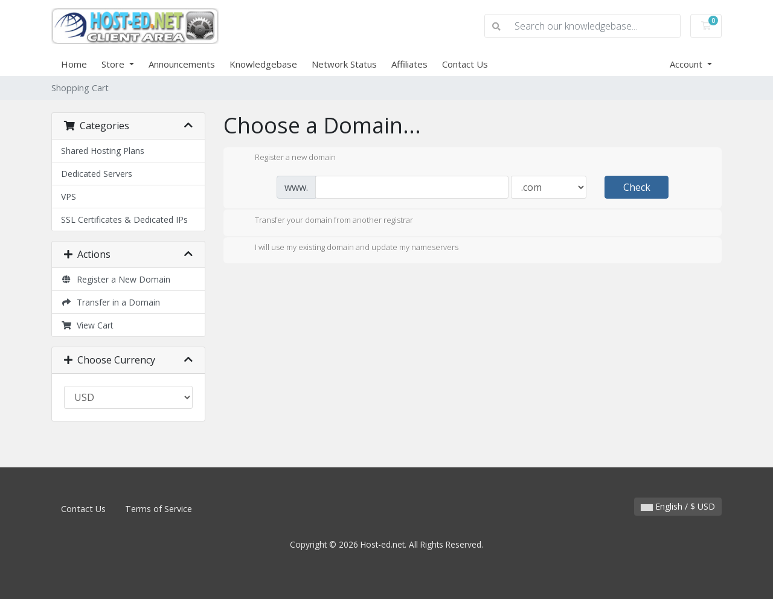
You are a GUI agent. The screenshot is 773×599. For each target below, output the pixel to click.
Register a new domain (286, 158)
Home (74, 64)
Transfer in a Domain (110, 302)
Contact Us (465, 64)
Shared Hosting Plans (102, 150)
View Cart (87, 325)
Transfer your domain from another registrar (324, 221)
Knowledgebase (263, 64)
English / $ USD (678, 506)
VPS (68, 196)
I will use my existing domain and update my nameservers (347, 248)
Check (636, 187)
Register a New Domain (115, 279)
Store (114, 64)
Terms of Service (158, 508)
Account (687, 64)
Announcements (182, 64)
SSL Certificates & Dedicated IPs (124, 219)
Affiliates (409, 64)
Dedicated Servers (96, 173)
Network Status (344, 64)
